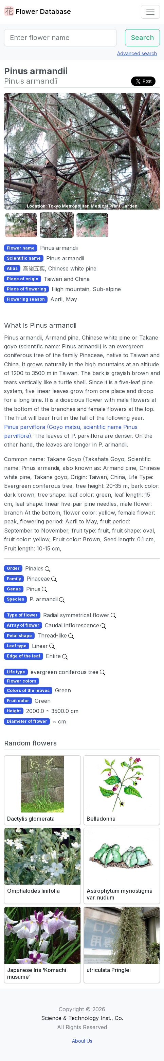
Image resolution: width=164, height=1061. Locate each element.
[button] (21, 225)
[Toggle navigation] (150, 12)
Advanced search (137, 53)
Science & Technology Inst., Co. (82, 1018)
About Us (82, 1041)
